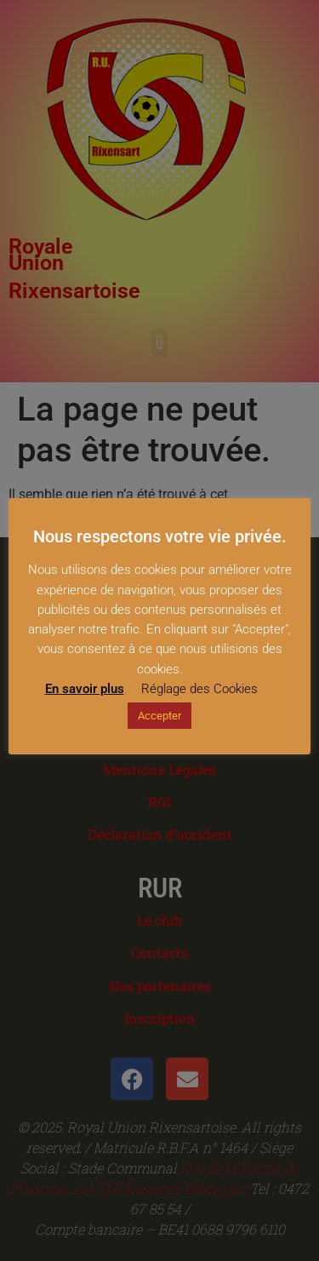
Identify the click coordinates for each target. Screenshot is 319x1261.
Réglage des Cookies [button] (199, 688)
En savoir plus (84, 688)
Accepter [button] (159, 715)
